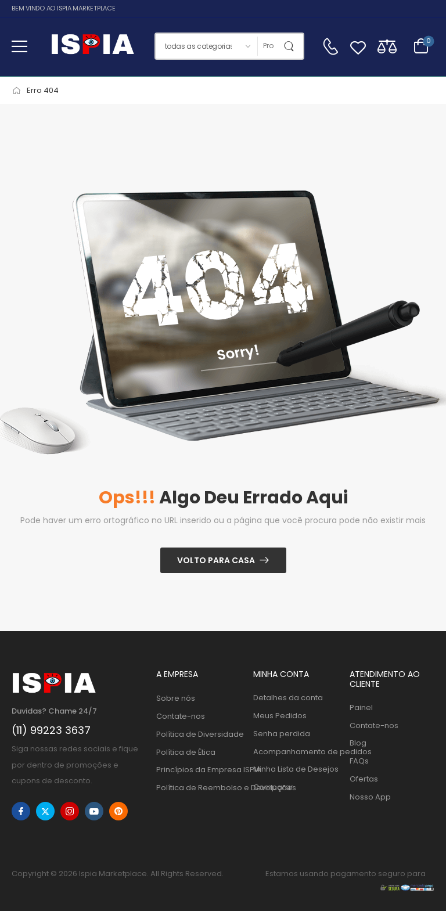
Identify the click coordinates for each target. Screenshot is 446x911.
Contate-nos (180, 716)
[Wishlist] (358, 46)
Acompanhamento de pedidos (295, 751)
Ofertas (364, 778)
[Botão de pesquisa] (291, 46)
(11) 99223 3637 (51, 730)
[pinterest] (118, 811)
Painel (361, 707)
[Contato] (330, 46)
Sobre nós (175, 698)
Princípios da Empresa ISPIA (198, 769)
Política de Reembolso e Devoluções (198, 787)
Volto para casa (216, 560)
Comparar (273, 787)
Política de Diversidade (198, 734)
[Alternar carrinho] (421, 46)
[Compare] (387, 46)
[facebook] (21, 811)
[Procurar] (268, 46)
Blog (358, 742)
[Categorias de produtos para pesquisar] (206, 46)
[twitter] (45, 811)
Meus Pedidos (280, 715)
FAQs (359, 760)
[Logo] (92, 46)
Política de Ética (185, 752)
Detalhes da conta (288, 697)
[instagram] (69, 811)
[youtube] (94, 811)
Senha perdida (281, 733)
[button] (19, 46)
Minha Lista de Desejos (295, 769)
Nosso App (370, 796)
